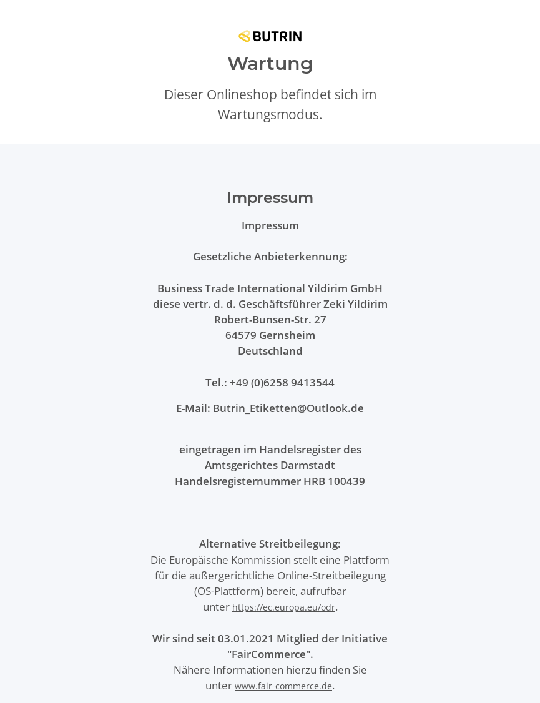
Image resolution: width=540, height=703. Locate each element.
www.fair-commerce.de (283, 686)
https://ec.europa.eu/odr (283, 607)
